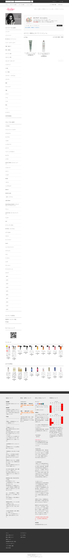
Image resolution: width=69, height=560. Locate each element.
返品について (8, 539)
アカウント (53, 1)
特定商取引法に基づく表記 (11, 541)
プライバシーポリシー (10, 543)
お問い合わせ (60, 4)
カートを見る (23, 535)
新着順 (62, 37)
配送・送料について (9, 537)
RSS (7, 547)
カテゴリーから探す (12, 4)
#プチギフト (37, 27)
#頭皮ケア (33, 27)
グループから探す (20, 4)
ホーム (7, 4)
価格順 (59, 37)
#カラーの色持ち (27, 27)
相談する (59, 25)
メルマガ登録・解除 (52, 4)
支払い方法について (9, 535)
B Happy (7, 321)
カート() (60, 1)
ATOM (9, 547)
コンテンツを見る (28, 4)
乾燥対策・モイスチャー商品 (10, 319)
